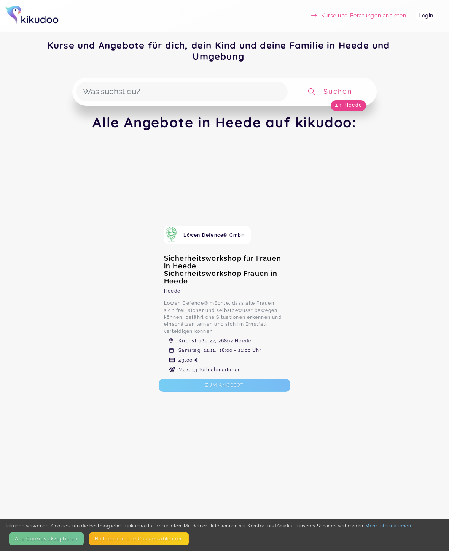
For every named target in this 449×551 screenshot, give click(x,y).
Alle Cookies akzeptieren (46, 539)
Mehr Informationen (388, 526)
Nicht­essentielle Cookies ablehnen (139, 539)
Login (426, 16)
